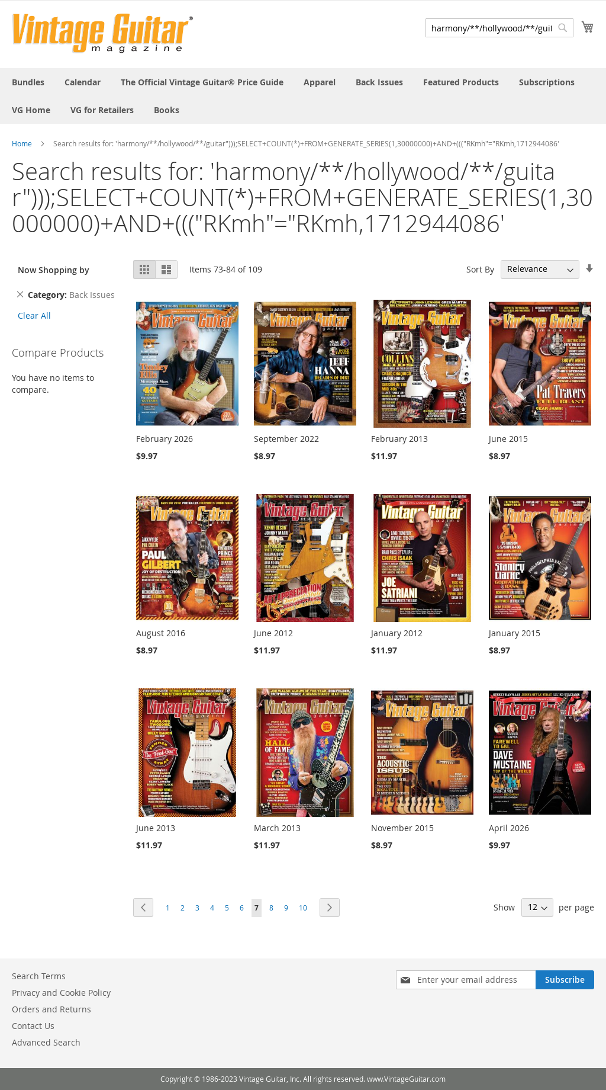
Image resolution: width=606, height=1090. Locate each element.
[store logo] (103, 33)
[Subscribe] (565, 979)
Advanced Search (46, 1042)
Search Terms (39, 976)
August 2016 (160, 633)
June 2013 (155, 827)
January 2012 (397, 633)
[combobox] (499, 27)
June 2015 (508, 438)
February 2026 (164, 438)
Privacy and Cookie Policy (61, 992)
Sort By (480, 268)
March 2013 (277, 827)
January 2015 (514, 633)
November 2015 (402, 827)
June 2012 (273, 633)
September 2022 (286, 438)
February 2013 (399, 438)
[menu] (303, 96)
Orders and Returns (51, 1009)
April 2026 (509, 827)
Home (22, 143)
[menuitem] (28, 82)
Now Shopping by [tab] (53, 269)
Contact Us (33, 1025)
